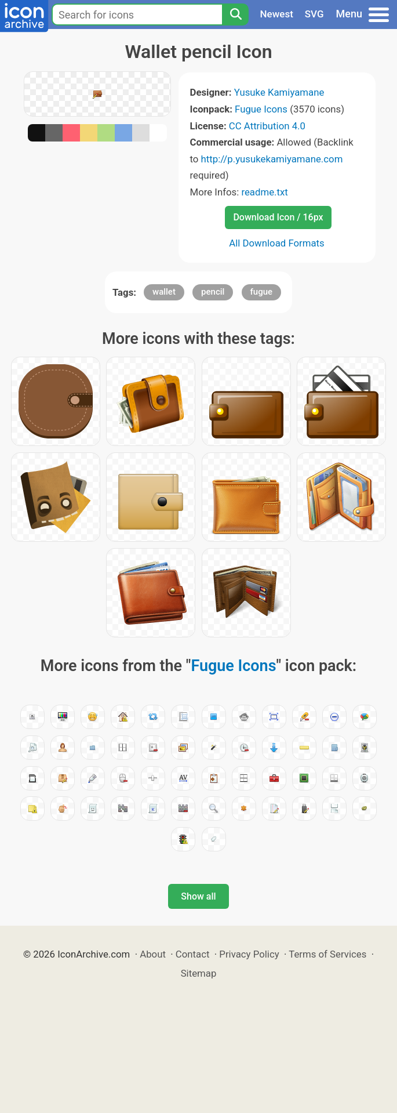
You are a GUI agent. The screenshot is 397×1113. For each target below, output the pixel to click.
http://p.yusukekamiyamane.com (272, 159)
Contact (193, 954)
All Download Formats (277, 243)
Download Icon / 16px (278, 217)
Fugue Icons (261, 109)
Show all (198, 896)
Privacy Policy (249, 954)
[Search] (235, 14)
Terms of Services (327, 954)
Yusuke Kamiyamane (279, 92)
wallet (164, 292)
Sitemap (199, 973)
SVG (314, 14)
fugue (261, 292)
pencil (212, 292)
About (153, 954)
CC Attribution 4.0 (267, 126)
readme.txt (264, 192)
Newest (276, 14)
